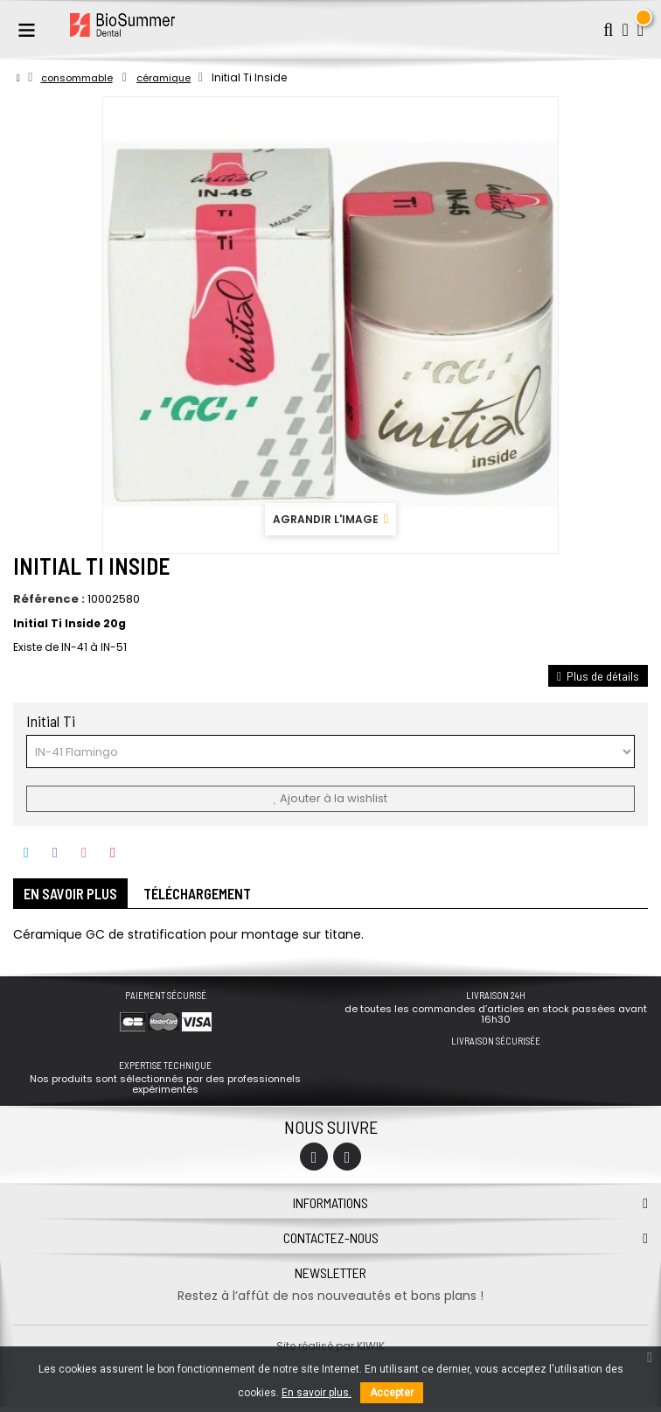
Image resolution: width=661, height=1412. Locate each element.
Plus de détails (598, 675)
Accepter (392, 1393)
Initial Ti (52, 720)
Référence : (49, 599)
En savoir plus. (316, 1393)
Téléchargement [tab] (220, 896)
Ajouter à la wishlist (330, 798)
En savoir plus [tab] (78, 896)
